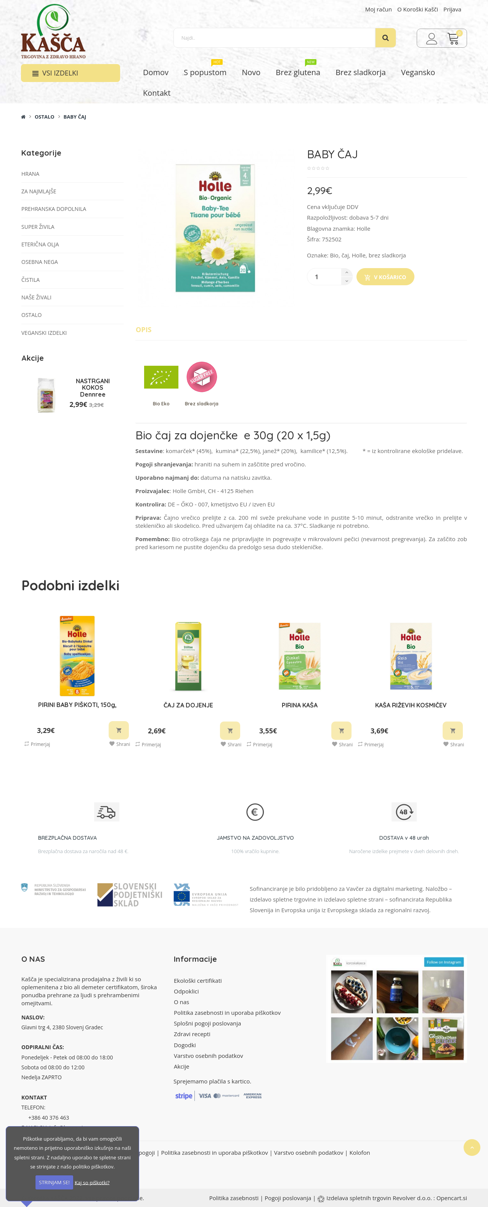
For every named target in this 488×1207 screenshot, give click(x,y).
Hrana (30, 173)
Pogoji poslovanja (288, 1198)
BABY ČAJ (75, 116)
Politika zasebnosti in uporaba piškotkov (227, 1012)
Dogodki (185, 1045)
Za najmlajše (38, 191)
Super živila (38, 226)
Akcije (181, 1066)
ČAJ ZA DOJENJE (188, 705)
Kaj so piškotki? (92, 1182)
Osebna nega (39, 261)
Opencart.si (452, 1198)
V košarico (385, 277)
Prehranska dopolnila (53, 208)
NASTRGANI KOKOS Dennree (93, 387)
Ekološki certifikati (198, 980)
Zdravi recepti (192, 1034)
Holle (363, 228)
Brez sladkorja (201, 404)
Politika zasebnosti (234, 1198)
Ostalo (45, 116)
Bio (334, 255)
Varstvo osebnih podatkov (208, 1055)
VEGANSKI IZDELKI (44, 332)
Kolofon (359, 1152)
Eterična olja (40, 244)
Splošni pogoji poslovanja (207, 1023)
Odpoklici (186, 991)
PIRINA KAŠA (300, 705)
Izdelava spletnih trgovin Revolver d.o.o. (379, 1198)
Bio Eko (161, 404)
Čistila (30, 279)
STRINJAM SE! (54, 1182)
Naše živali (36, 297)
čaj (345, 255)
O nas (181, 1002)
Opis (144, 329)
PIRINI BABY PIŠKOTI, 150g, (77, 705)
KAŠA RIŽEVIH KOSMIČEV (411, 705)
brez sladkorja (387, 255)
